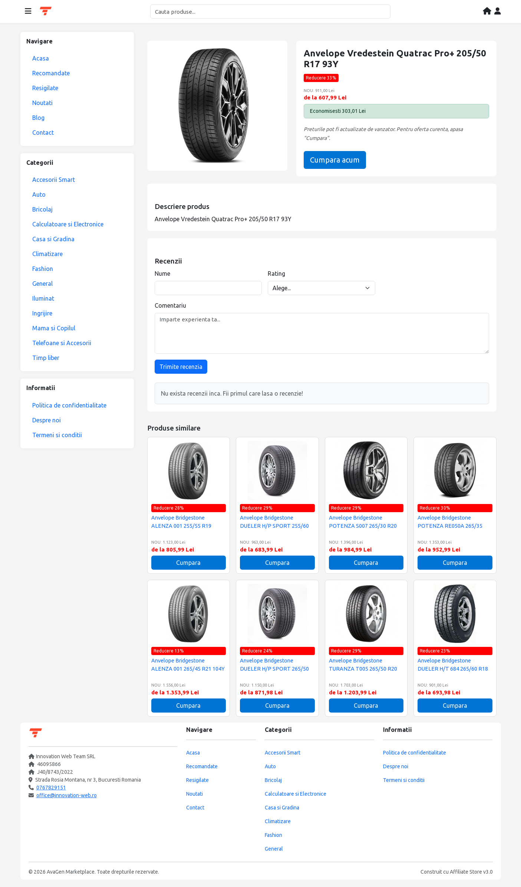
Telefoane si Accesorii (61, 343)
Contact (43, 132)
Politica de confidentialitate (69, 405)
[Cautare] (270, 11)
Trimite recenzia (180, 366)
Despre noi (46, 420)
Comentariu (170, 305)
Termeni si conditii (57, 435)
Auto (39, 194)
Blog (38, 117)
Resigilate (45, 88)
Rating (276, 273)
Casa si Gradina (53, 239)
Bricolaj (42, 209)
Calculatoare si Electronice (67, 224)
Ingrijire (42, 313)
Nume (162, 273)
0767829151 (51, 788)
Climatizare (47, 254)
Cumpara (188, 562)
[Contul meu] (497, 11)
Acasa (40, 58)
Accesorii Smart (53, 179)
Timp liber (45, 357)
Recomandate (51, 73)
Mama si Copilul (53, 328)
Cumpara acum (335, 160)
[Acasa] (487, 11)
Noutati (42, 102)
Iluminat (43, 298)
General (42, 283)
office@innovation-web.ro (66, 795)
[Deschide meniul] (28, 11)
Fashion (42, 268)
